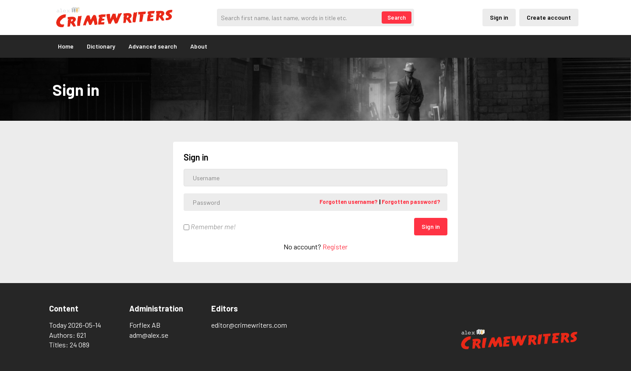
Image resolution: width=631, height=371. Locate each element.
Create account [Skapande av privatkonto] (549, 17)
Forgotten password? (411, 201)
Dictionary (101, 46)
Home (66, 46)
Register (335, 246)
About (198, 46)
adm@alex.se (148, 335)
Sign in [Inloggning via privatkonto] (499, 17)
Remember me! (210, 226)
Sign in (431, 226)
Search (396, 17)
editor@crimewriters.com (249, 325)
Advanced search (152, 46)
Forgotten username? (349, 201)
